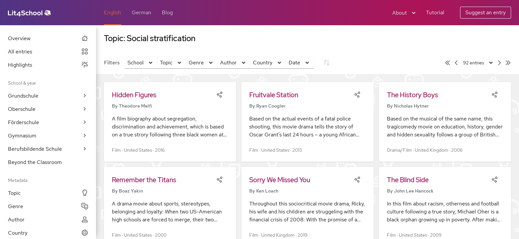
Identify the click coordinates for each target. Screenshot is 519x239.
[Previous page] (456, 63)
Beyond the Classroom (35, 162)
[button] (170, 122)
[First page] (447, 63)
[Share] (219, 94)
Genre (48, 206)
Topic (48, 193)
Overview (48, 38)
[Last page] (508, 63)
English (112, 12)
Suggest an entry (485, 12)
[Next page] (499, 63)
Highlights (48, 64)
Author (48, 219)
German (141, 12)
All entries (48, 51)
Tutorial (435, 12)
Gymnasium (48, 135)
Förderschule (48, 122)
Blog (167, 12)
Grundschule (48, 95)
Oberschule (48, 109)
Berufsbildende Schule (48, 148)
